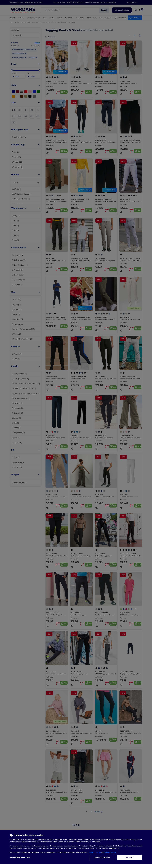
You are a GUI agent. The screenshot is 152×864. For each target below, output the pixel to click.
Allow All (130, 857)
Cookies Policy (95, 852)
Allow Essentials (102, 857)
